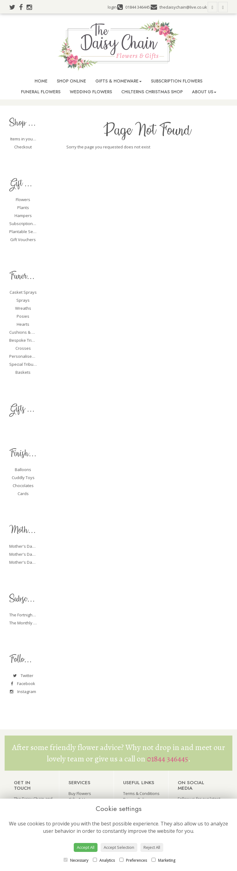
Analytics (104, 860)
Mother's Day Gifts (26, 562)
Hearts (23, 324)
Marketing (163, 860)
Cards (23, 493)
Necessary (76, 860)
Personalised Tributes (30, 356)
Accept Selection (119, 847)
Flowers (23, 199)
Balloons (23, 469)
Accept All (85, 847)
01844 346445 (167, 758)
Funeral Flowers (40, 92)
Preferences (133, 860)
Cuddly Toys (23, 477)
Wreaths (23, 308)
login (112, 7)
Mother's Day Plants (28, 554)
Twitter (23, 675)
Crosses (23, 348)
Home (41, 81)
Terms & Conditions (141, 793)
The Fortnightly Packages (32, 615)
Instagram (23, 691)
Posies (23, 316)
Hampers (23, 215)
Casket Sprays (23, 292)
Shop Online (71, 81)
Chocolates (23, 485)
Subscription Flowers (176, 81)
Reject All (151, 847)
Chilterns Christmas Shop (152, 92)
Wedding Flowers (91, 92)
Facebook (23, 683)
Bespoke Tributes (25, 340)
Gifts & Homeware (118, 81)
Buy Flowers (80, 793)
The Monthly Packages (30, 623)
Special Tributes (24, 364)
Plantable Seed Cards (29, 231)
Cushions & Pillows (26, 332)
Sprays (23, 300)
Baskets (23, 372)
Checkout (23, 147)
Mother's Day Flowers (29, 546)
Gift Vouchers (23, 239)
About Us (204, 92)
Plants (23, 207)
